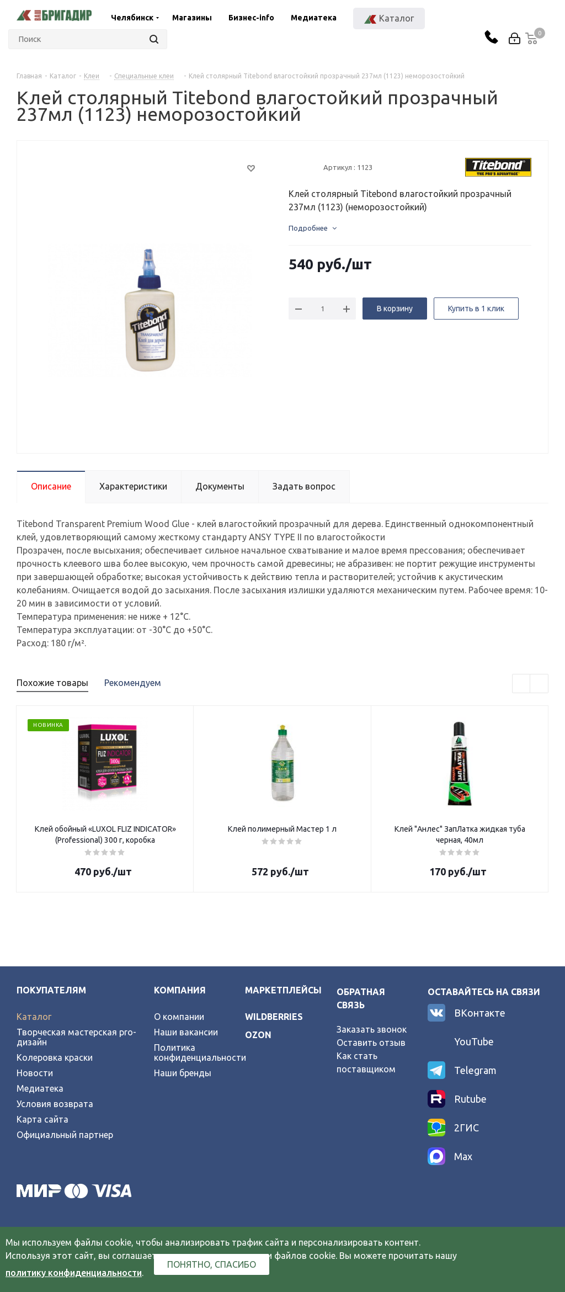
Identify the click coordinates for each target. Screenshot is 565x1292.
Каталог (34, 1017)
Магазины (192, 17)
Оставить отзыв (371, 1043)
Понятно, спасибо (211, 1264)
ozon (258, 1035)
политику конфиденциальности (74, 1273)
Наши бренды (182, 1073)
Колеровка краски (55, 1057)
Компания (180, 990)
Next (539, 684)
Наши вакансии (186, 1032)
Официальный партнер (65, 1135)
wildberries (274, 1017)
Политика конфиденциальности (200, 1052)
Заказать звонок (372, 1029)
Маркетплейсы (283, 990)
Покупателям (51, 990)
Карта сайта (42, 1119)
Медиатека (314, 17)
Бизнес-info (251, 17)
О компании (179, 1017)
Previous (522, 684)
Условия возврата (55, 1104)
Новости (35, 1073)
